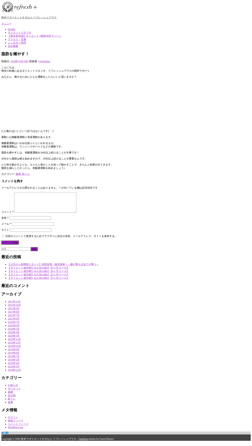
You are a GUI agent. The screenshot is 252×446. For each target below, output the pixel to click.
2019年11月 (14, 346)
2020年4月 (14, 336)
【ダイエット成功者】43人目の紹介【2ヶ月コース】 (38, 278)
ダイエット (14, 392)
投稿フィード (15, 424)
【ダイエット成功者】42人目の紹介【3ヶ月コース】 (38, 282)
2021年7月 (14, 319)
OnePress (84, 442)
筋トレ (26, 174)
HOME (11, 29)
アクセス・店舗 (17, 39)
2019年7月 (14, 360)
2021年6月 (14, 322)
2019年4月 (14, 367)
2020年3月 (14, 339)
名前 (4, 221)
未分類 (12, 399)
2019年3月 (14, 370)
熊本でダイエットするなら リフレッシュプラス (29, 17)
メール (6, 227)
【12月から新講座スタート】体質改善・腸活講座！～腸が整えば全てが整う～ (53, 268)
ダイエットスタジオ (19, 32)
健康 (18, 174)
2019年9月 (14, 353)
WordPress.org (15, 431)
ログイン (13, 421)
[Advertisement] (126, 104)
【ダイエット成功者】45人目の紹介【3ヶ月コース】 (38, 271)
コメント (7, 215)
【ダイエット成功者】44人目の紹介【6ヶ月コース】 (38, 275)
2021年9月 (14, 312)
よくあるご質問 (17, 42)
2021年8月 (14, 315)
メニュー (6, 23)
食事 (10, 406)
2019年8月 (14, 356)
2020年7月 (14, 326)
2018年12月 (14, 374)
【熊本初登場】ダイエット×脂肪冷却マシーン (34, 36)
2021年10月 (14, 309)
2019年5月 (14, 363)
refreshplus (44, 61)
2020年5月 (14, 332)
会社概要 (13, 46)
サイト (5, 233)
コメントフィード (18, 428)
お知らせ (13, 389)
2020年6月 (14, 329)
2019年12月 (14, 343)
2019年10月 (14, 350)
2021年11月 (14, 305)
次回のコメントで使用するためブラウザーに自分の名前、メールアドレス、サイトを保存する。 (61, 240)
